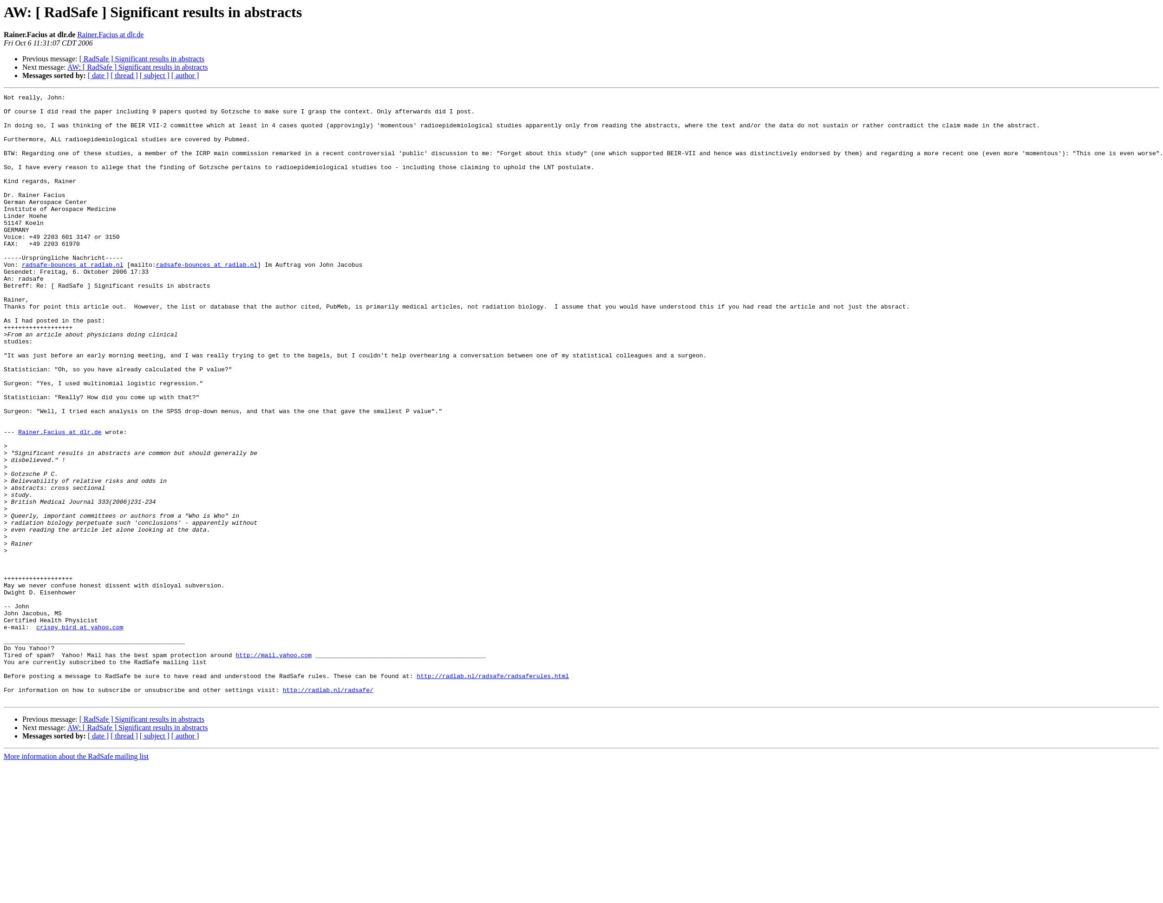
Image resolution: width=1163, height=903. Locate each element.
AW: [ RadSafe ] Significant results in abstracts (137, 67)
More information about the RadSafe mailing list (76, 878)
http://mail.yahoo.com (273, 768)
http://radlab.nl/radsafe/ (328, 809)
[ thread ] (124, 75)
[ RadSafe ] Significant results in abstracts (141, 59)
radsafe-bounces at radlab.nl (72, 299)
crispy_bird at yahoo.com (79, 734)
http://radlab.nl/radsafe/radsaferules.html (493, 793)
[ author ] (185, 75)
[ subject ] (155, 75)
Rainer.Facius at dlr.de (110, 35)
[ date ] (98, 75)
